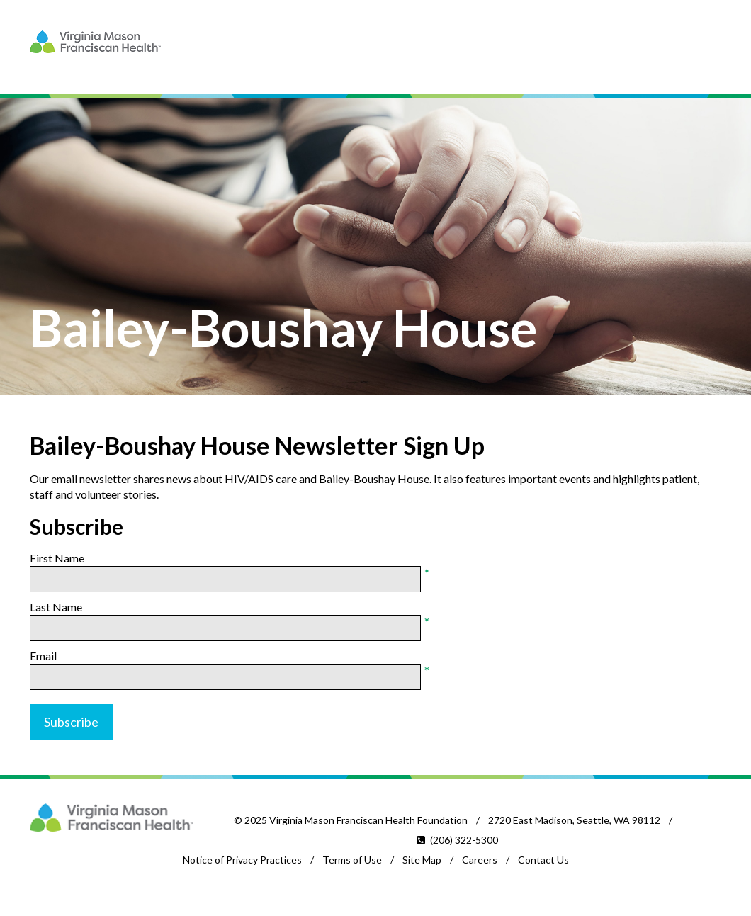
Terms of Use (352, 860)
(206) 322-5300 (464, 840)
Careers (479, 860)
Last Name (56, 607)
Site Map (421, 860)
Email (43, 655)
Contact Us (543, 860)
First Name (57, 558)
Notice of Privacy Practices (242, 860)
